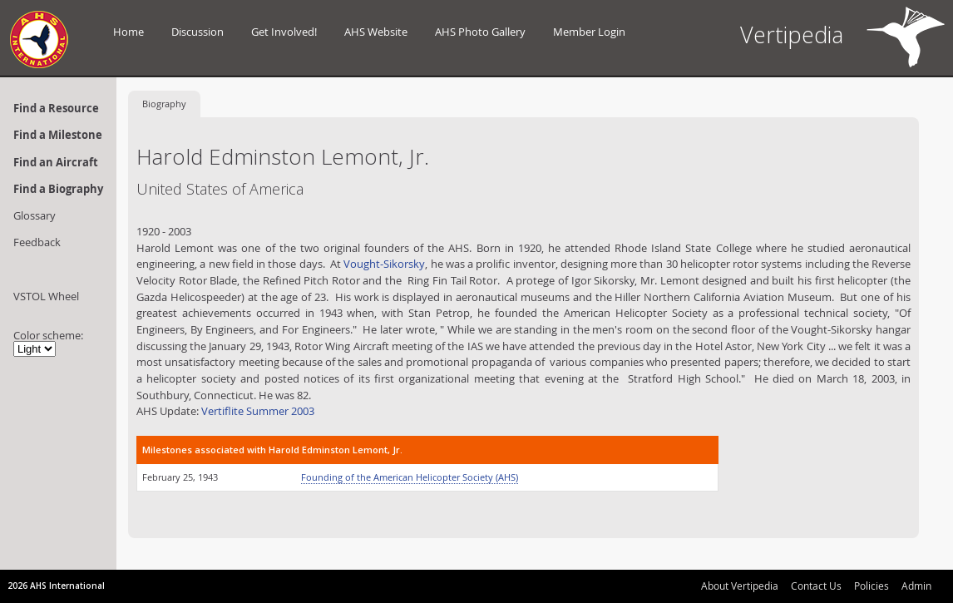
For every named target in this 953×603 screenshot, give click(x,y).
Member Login (589, 31)
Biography (164, 103)
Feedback (37, 242)
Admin (916, 585)
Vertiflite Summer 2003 (257, 410)
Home (128, 31)
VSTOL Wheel (46, 296)
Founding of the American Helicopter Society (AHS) (409, 477)
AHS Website (375, 31)
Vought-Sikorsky (384, 263)
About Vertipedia (739, 585)
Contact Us (816, 585)
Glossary (34, 215)
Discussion (197, 31)
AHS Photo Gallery (480, 31)
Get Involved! (284, 31)
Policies (871, 585)
